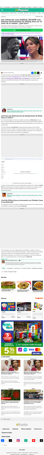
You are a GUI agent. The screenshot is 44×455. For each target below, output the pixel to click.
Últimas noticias (5, 13)
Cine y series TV (32, 13)
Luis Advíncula (10, 268)
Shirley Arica (16, 76)
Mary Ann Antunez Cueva (7, 73)
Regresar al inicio (5, 419)
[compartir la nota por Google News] (41, 73)
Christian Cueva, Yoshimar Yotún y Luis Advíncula (17, 78)
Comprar (13, 316)
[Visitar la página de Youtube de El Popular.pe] (33, 440)
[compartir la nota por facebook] (32, 73)
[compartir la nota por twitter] (38, 73)
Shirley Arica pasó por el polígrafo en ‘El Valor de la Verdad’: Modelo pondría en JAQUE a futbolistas (21, 35)
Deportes (26, 13)
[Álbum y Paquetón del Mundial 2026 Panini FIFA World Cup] (22, 355)
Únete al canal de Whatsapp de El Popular (22, 30)
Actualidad (20, 13)
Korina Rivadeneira (15, 7)
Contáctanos (15, 429)
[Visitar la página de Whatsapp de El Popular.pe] (25, 440)
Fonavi (40, 7)
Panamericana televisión (37, 268)
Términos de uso (38, 429)
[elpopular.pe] (22, 11)
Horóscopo (35, 7)
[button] (2, 10)
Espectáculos (13, 13)
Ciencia (39, 13)
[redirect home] (22, 424)
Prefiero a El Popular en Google (10, 271)
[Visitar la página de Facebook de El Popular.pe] (2, 440)
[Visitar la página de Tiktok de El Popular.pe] (41, 440)
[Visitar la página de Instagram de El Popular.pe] (18, 440)
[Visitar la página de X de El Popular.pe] (10, 440)
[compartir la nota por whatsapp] (35, 73)
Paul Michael (23, 7)
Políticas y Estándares (26, 429)
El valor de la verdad (25, 268)
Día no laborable (7, 7)
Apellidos (29, 7)
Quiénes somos (5, 429)
